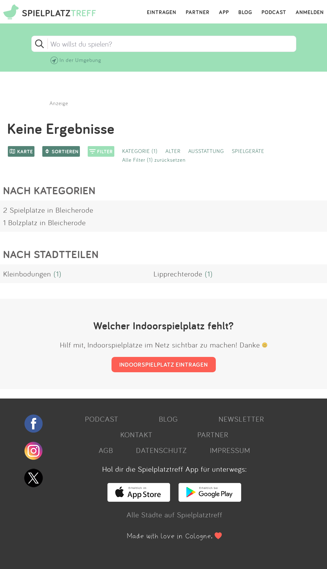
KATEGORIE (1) (140, 151)
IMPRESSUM (230, 450)
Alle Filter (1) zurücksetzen (154, 159)
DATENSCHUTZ (161, 450)
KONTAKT (136, 434)
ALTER (172, 151)
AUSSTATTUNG (206, 151)
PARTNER (198, 12)
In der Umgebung (80, 60)
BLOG (245, 12)
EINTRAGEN (161, 12)
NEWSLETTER (241, 419)
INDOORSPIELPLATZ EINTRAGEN (163, 364)
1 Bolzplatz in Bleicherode (44, 222)
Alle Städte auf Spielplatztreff (174, 514)
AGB (106, 450)
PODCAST (274, 12)
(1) (57, 273)
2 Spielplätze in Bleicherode (48, 210)
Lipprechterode (177, 273)
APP (224, 12)
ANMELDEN (310, 12)
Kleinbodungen (27, 273)
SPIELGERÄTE (248, 151)
